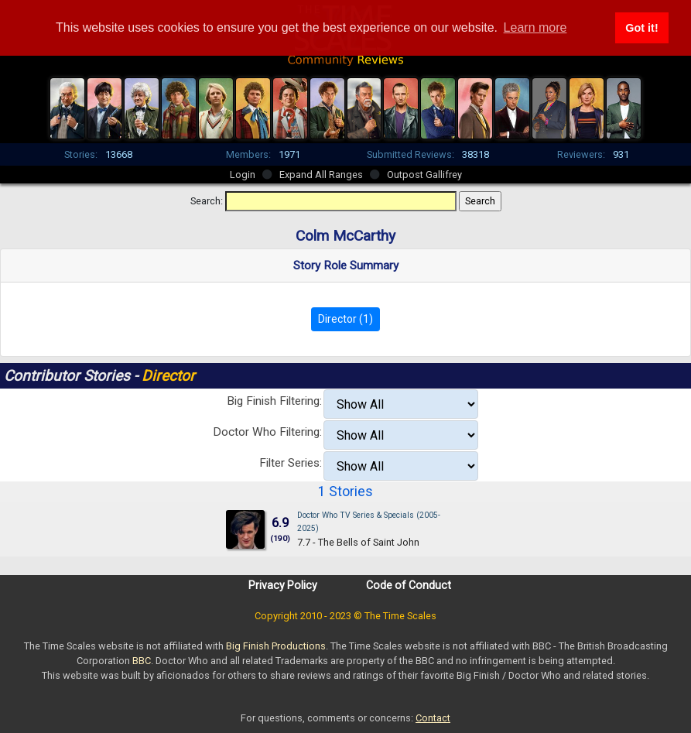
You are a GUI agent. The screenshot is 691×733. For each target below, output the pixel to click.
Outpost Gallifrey (424, 174)
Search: (206, 201)
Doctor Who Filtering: (267, 432)
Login (242, 174)
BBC (141, 660)
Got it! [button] (641, 28)
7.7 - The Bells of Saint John (358, 542)
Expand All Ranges (321, 174)
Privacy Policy (282, 585)
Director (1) (345, 319)
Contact (433, 718)
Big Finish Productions (276, 646)
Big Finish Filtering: (274, 401)
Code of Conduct (408, 585)
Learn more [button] (535, 27)
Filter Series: (290, 463)
